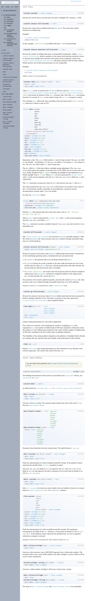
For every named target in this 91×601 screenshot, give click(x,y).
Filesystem (10, 19)
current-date (29, 384)
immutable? (54, 207)
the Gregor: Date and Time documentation (63, 363)
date (31, 109)
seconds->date (29, 82)
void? (52, 427)
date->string (29, 394)
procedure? (34, 315)
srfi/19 (29, 365)
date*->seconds (30, 479)
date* (51, 95)
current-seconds (30, 13)
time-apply (28, 306)
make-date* (50, 203)
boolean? (33, 153)
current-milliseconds (33, 232)
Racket (76, 1)
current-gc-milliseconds (34, 291)
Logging (9, 25)
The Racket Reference (9, 10)
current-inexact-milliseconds (36, 23)
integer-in (36, 136)
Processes (10, 23)
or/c (33, 249)
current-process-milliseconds (36, 247)
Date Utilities (9, 94)
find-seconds (29, 496)
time (25, 344)
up (12, 6)
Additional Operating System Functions (12, 44)
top (2, 6)
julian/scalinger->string (34, 580)
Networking (10, 21)
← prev (7, 6)
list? (46, 306)
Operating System (10, 15)
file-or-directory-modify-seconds (36, 93)
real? (55, 23)
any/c (38, 86)
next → (17, 6)
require (27, 371)
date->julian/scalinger (33, 575)
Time (8, 27)
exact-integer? (46, 13)
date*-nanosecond (36, 490)
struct (26, 109)
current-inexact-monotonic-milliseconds (41, 49)
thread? (41, 249)
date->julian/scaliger (33, 545)
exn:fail (65, 97)
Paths (8, 17)
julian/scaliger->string (34, 562)
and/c (41, 207)
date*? (58, 82)
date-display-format (36, 405)
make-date (49, 131)
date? (32, 396)
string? (46, 207)
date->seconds (29, 454)
